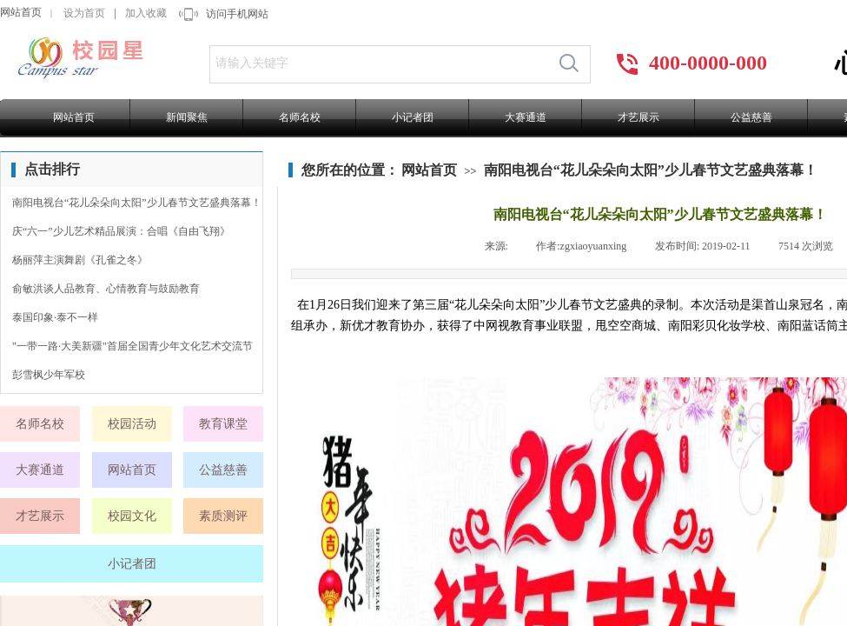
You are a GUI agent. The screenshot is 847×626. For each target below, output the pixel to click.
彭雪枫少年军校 (48, 375)
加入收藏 (146, 13)
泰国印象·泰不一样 (55, 317)
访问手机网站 (237, 14)
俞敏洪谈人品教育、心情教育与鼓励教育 (106, 289)
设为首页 (84, 13)
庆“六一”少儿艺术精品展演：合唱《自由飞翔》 (121, 231)
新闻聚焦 (187, 117)
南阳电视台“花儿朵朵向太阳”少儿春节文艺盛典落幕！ (650, 170)
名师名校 (300, 117)
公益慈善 (751, 117)
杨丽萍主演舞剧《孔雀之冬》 (80, 260)
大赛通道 (525, 117)
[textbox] (379, 63)
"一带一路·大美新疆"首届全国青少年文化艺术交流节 (132, 346)
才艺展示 (638, 117)
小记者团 (412, 117)
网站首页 (21, 12)
